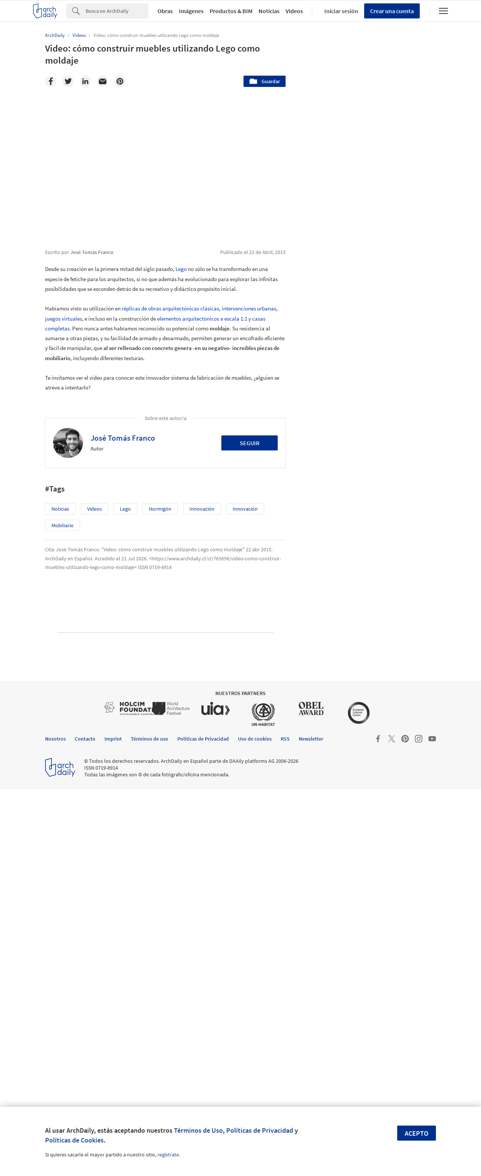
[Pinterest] (120, 81)
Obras (165, 11)
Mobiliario (62, 525)
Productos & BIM (231, 11)
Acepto (416, 1133)
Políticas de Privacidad (259, 1130)
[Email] (102, 81)
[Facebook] (50, 81)
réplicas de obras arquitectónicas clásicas (170, 308)
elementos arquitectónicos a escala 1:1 (202, 318)
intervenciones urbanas (249, 308)
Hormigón (160, 508)
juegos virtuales (63, 318)
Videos (294, 11)
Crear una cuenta (392, 11)
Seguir (250, 443)
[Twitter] (68, 81)
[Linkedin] (85, 81)
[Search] (117, 10)
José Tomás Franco (123, 438)
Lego (181, 268)
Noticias (269, 11)
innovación (202, 508)
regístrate (168, 1154)
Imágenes (191, 11)
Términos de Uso (198, 1130)
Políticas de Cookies (74, 1140)
